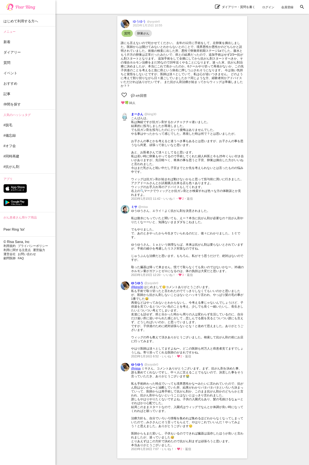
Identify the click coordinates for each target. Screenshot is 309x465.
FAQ (21, 258)
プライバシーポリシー (33, 246)
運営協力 (39, 250)
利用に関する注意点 (17, 250)
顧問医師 (9, 258)
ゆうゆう (146, 21)
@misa (136, 368)
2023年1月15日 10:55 (147, 25)
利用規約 (9, 246)
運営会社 (9, 254)
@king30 (137, 287)
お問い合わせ (27, 254)
